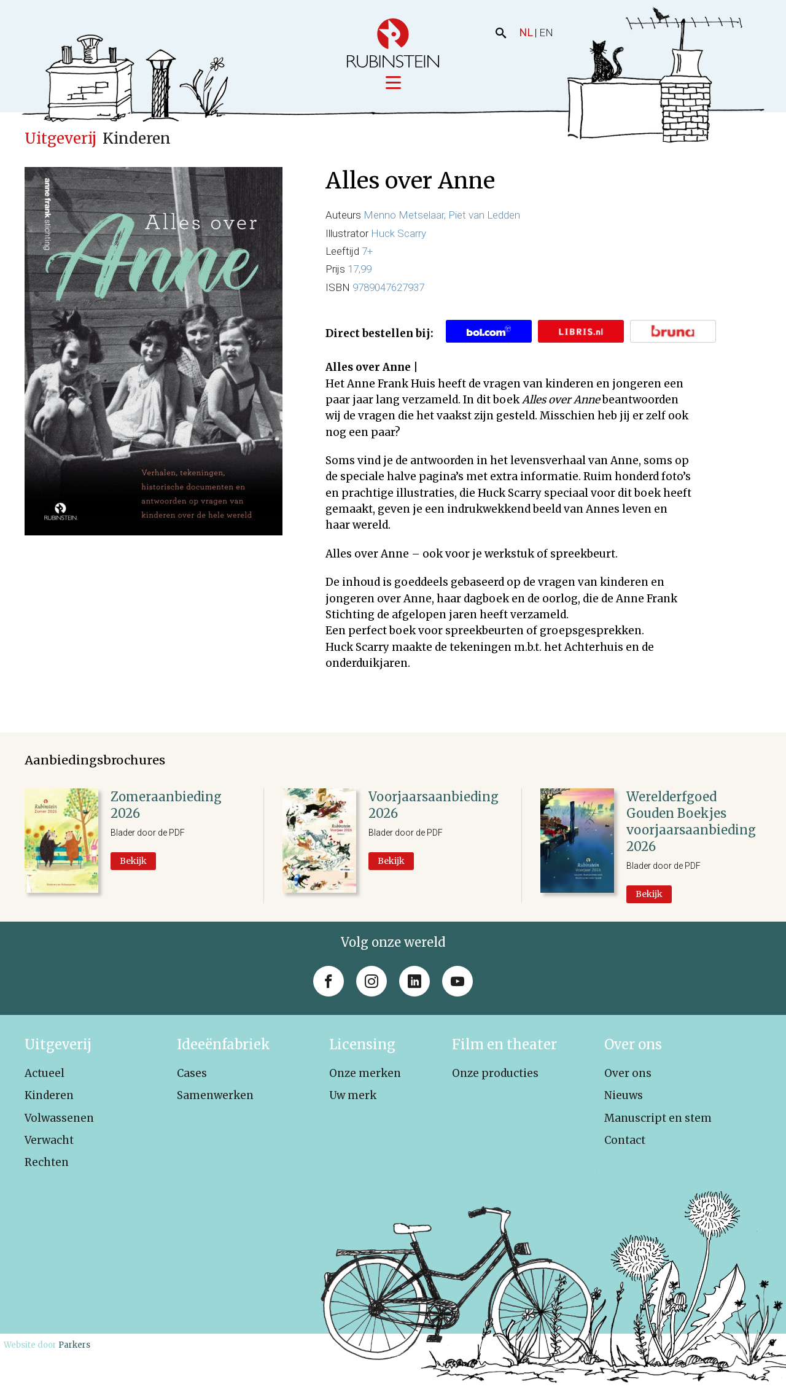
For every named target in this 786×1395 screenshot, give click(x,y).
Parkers (74, 1345)
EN (546, 32)
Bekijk (133, 860)
